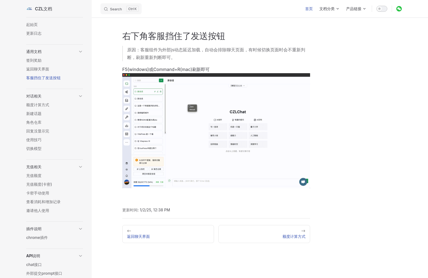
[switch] (381, 9)
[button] (54, 51)
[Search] (121, 8)
